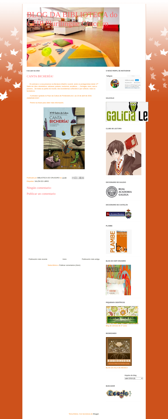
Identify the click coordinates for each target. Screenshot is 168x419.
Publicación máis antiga (91, 259)
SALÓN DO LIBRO (42, 181)
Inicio (64, 259)
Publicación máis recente (38, 259)
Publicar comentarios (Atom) (69, 265)
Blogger (96, 414)
